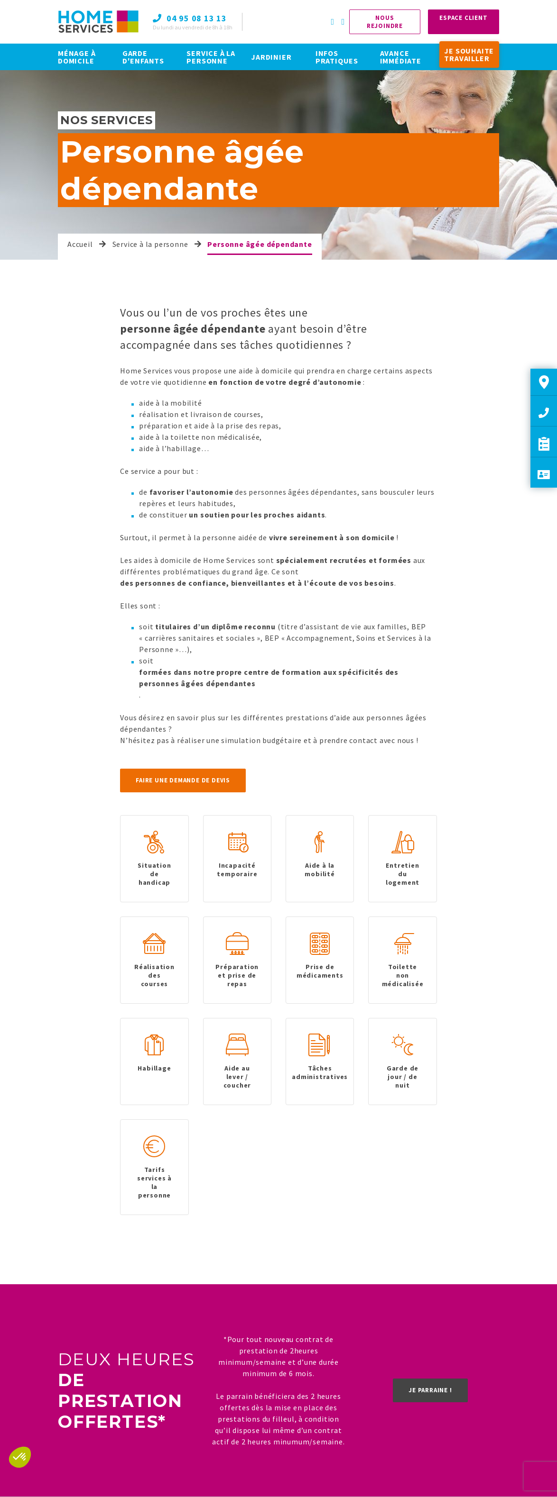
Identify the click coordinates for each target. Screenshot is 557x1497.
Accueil (80, 244)
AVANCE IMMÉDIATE (400, 56)
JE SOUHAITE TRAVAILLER (469, 54)
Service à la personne (150, 244)
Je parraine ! (430, 1390)
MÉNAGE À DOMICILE (76, 56)
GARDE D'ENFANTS (143, 56)
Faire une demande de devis (183, 780)
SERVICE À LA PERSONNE (210, 56)
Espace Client (463, 18)
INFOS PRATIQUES (337, 56)
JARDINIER (271, 57)
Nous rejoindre (385, 22)
